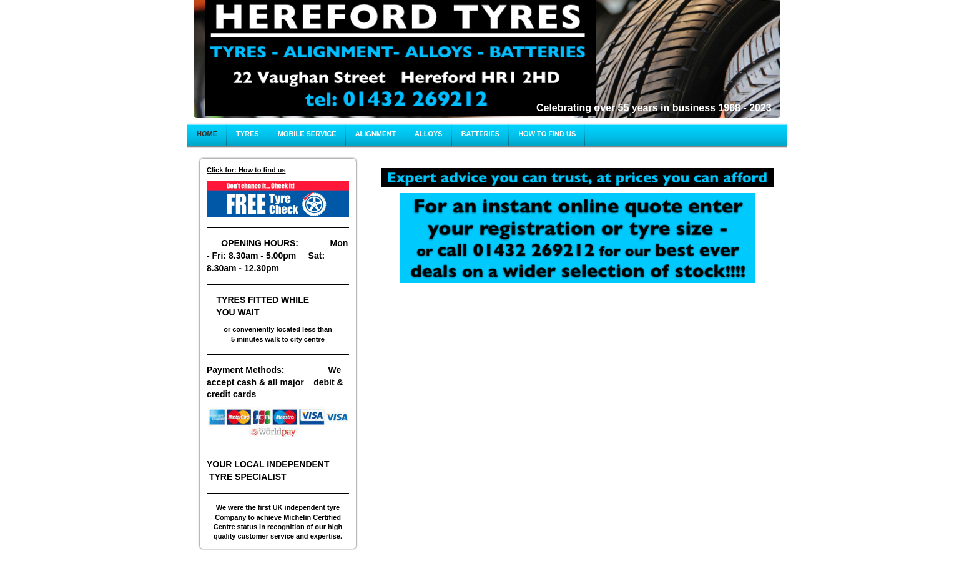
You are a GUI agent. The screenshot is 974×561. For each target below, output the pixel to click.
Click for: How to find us (246, 170)
